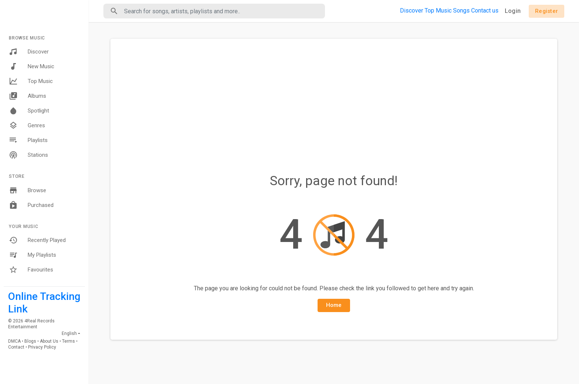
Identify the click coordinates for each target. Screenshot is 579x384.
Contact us (485, 10)
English (69, 333)
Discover (29, 51)
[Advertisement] (334, 99)
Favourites (31, 269)
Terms (68, 341)
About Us (49, 341)
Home (334, 305)
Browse (27, 190)
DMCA (14, 341)
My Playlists (32, 254)
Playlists (28, 140)
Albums (27, 95)
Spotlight (29, 110)
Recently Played (37, 240)
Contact (16, 347)
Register (546, 11)
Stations (28, 155)
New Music (31, 66)
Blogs (30, 341)
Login (513, 10)
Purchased (31, 205)
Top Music (31, 81)
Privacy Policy (42, 347)
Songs (461, 10)
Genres (27, 125)
